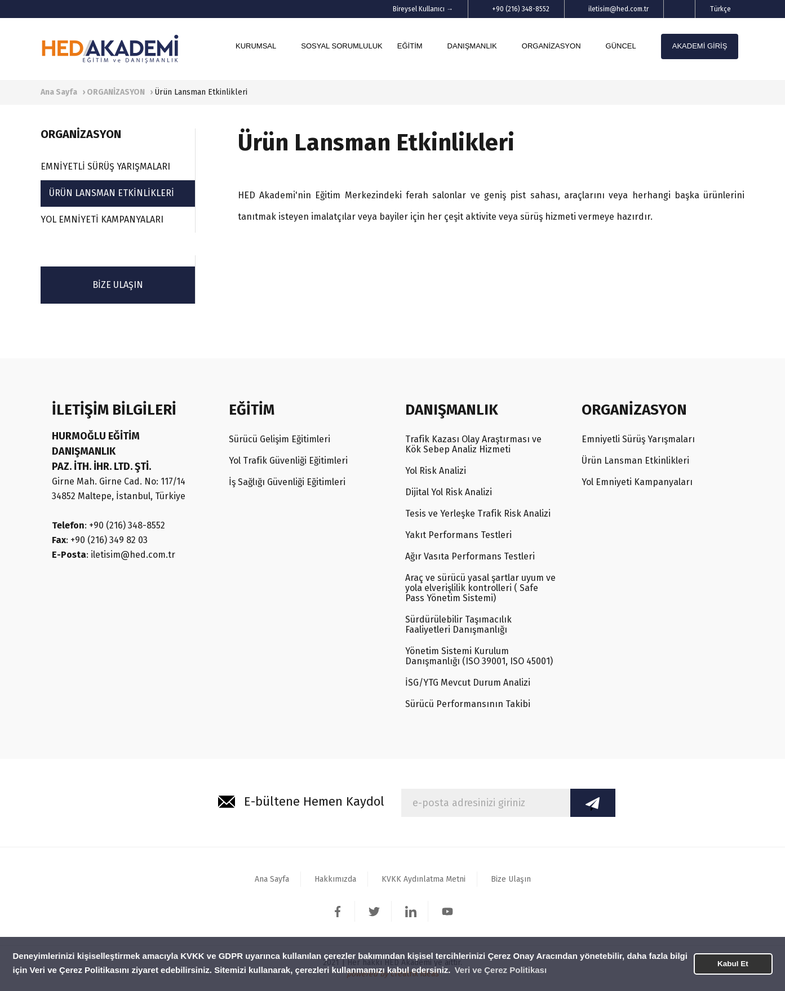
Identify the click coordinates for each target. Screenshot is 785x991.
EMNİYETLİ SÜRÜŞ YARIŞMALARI (105, 166)
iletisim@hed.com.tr (618, 9)
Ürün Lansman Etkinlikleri (635, 460)
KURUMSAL (256, 46)
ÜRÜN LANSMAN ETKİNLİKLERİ (111, 193)
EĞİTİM (410, 46)
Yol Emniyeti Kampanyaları (637, 482)
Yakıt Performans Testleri (458, 535)
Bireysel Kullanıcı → (423, 9)
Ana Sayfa (272, 879)
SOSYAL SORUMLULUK (342, 46)
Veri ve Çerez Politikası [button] (501, 970)
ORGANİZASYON (551, 46)
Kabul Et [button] (732, 963)
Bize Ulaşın (511, 879)
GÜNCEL (621, 46)
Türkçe (720, 9)
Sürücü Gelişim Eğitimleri (279, 439)
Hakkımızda (335, 879)
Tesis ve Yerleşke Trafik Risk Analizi (478, 513)
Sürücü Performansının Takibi (467, 704)
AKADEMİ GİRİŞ (700, 46)
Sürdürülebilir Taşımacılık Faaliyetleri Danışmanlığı (458, 624)
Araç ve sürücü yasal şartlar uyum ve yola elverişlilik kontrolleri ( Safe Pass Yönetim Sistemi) (480, 587)
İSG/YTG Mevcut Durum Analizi (467, 682)
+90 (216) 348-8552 (520, 9)
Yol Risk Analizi (435, 470)
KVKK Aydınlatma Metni (423, 879)
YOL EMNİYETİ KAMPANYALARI (102, 219)
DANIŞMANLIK (472, 46)
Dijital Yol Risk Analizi (448, 492)
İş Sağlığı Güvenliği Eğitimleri (287, 482)
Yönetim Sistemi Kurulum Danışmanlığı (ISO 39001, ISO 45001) (479, 656)
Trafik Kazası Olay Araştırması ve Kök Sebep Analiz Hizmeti (473, 444)
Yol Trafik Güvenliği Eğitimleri (288, 460)
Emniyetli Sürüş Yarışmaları (638, 439)
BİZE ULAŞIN (117, 284)
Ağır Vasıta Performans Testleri (470, 556)
